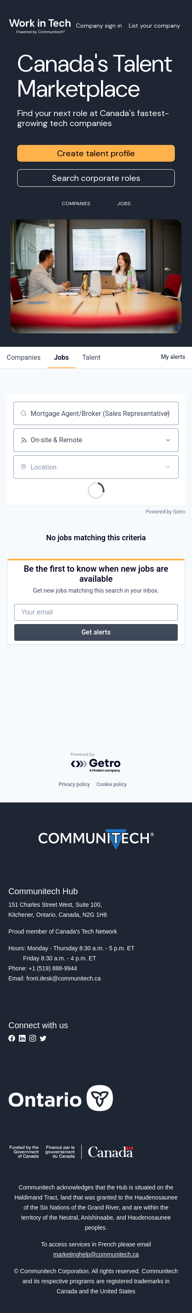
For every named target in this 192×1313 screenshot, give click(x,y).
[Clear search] (167, 413)
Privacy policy (74, 784)
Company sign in (99, 25)
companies (24, 357)
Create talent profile (96, 153)
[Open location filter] (167, 467)
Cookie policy (111, 784)
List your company (154, 25)
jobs (61, 357)
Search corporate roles (96, 178)
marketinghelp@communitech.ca (96, 1254)
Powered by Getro (165, 512)
